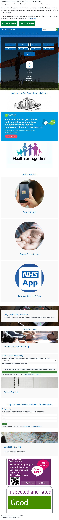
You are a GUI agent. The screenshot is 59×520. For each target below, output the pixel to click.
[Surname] (29, 418)
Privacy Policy (27, 374)
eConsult (10, 44)
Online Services (17, 32)
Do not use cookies (27, 23)
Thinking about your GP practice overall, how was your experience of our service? (26, 358)
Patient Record (23, 49)
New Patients (23, 44)
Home (2, 32)
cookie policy (32, 18)
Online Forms (48, 49)
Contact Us (38, 32)
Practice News (31, 32)
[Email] (29, 421)
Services (10, 49)
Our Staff (24, 32)
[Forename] (29, 415)
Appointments (36, 44)
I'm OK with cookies (9, 23)
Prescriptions (48, 44)
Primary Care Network (29, 53)
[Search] (49, 29)
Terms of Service (35, 374)
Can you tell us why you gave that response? (15, 363)
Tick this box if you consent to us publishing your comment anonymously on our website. (28, 369)
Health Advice (36, 49)
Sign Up (5, 424)
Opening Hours (8, 32)
